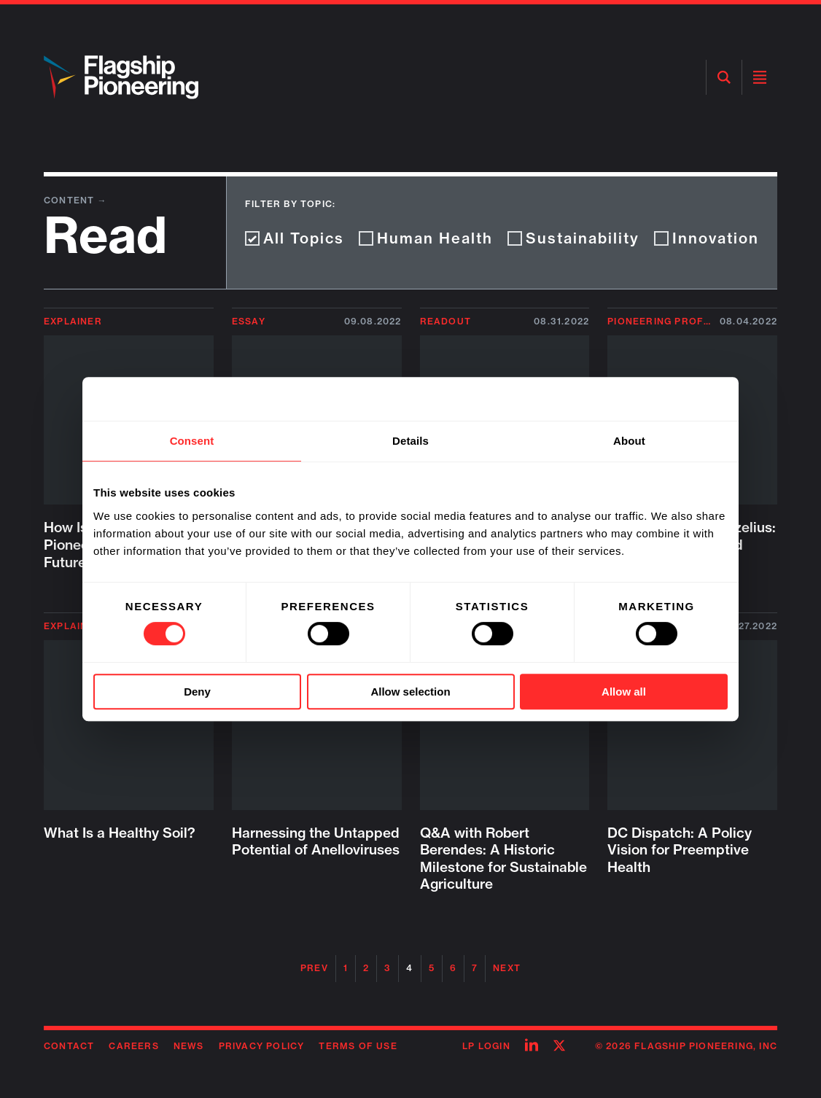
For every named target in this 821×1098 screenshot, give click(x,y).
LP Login (486, 1045)
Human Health (426, 238)
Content (71, 200)
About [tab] (629, 441)
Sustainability (573, 238)
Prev (314, 967)
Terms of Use (358, 1045)
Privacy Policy (262, 1045)
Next (507, 967)
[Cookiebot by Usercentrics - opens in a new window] (664, 399)
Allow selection (410, 691)
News (189, 1045)
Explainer (73, 321)
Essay (248, 321)
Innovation (706, 238)
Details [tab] (410, 441)
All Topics (294, 238)
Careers (133, 1045)
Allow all (624, 691)
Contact (69, 1045)
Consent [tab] (192, 441)
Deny (197, 691)
